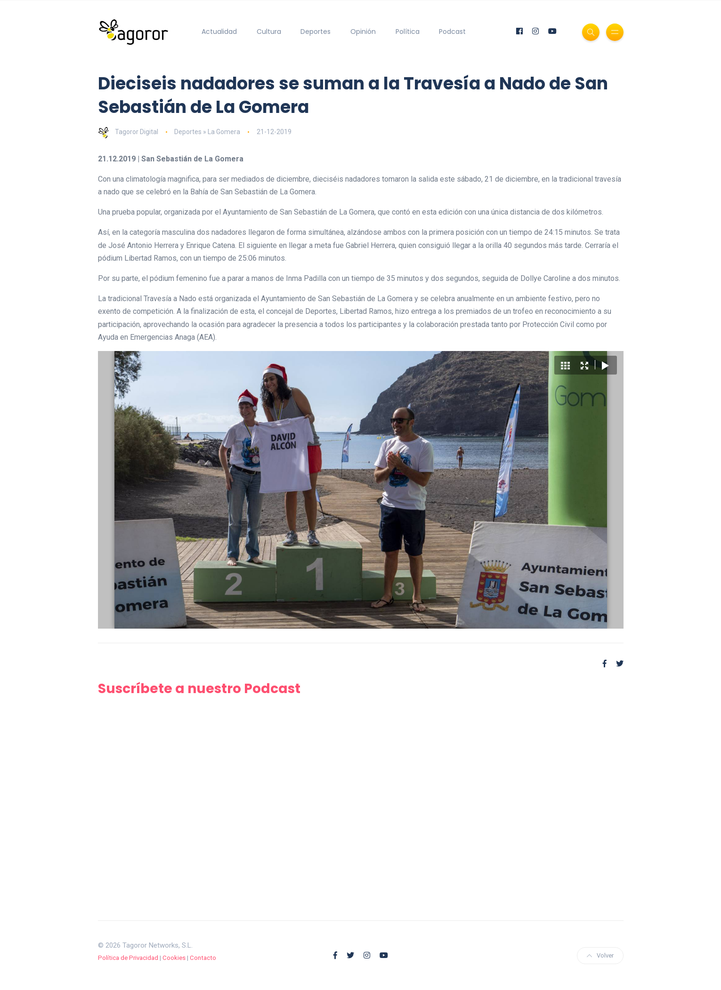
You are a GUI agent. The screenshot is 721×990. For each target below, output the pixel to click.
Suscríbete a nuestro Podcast (199, 688)
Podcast (452, 31)
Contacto (203, 957)
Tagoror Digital (128, 132)
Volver (600, 955)
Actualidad (219, 31)
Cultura (269, 31)
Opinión (363, 31)
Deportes (315, 31)
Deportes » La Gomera (207, 132)
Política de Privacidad (128, 957)
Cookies (174, 957)
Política (408, 31)
